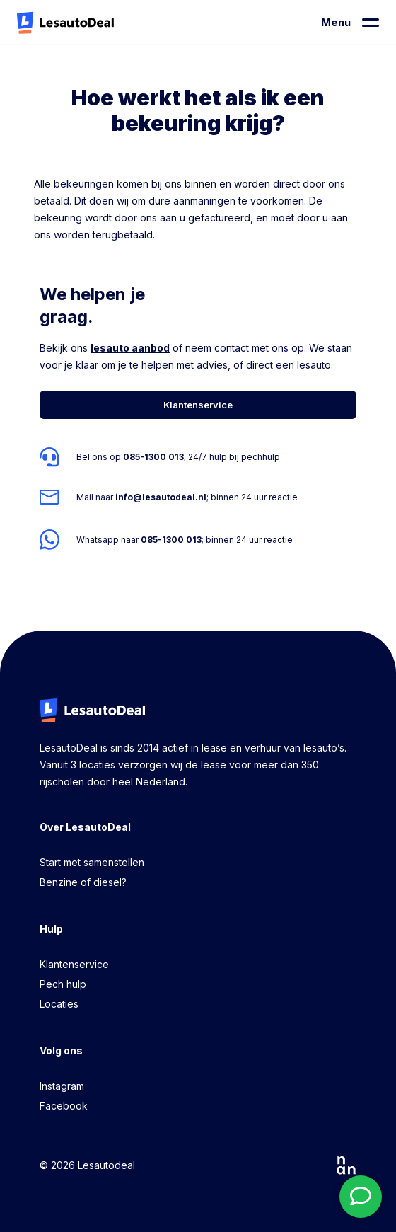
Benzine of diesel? (83, 882)
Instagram (62, 1086)
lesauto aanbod (130, 348)
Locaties (59, 1004)
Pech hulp (63, 984)
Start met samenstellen (92, 862)
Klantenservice (74, 964)
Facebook (64, 1106)
